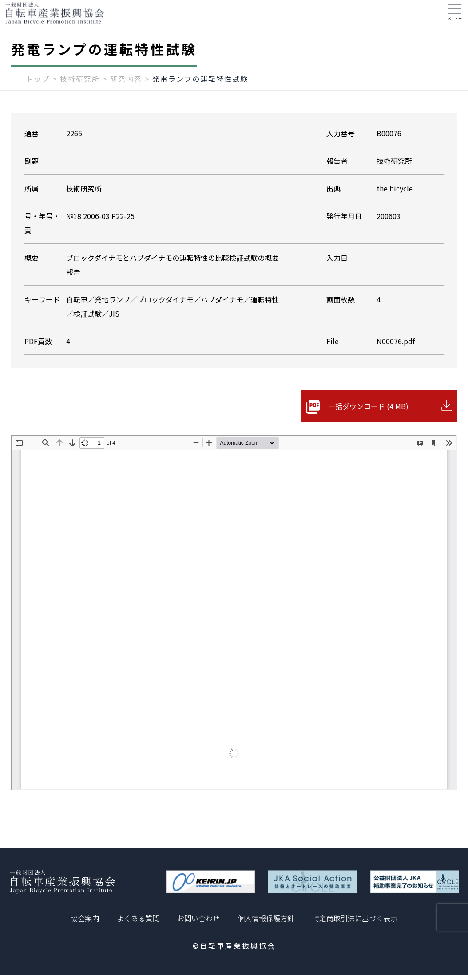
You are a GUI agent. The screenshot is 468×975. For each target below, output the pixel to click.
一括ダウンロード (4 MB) (368, 415)
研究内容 (126, 87)
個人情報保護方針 (266, 918)
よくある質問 (138, 918)
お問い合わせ (198, 918)
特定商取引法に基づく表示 (354, 918)
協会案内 (85, 918)
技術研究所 (80, 87)
